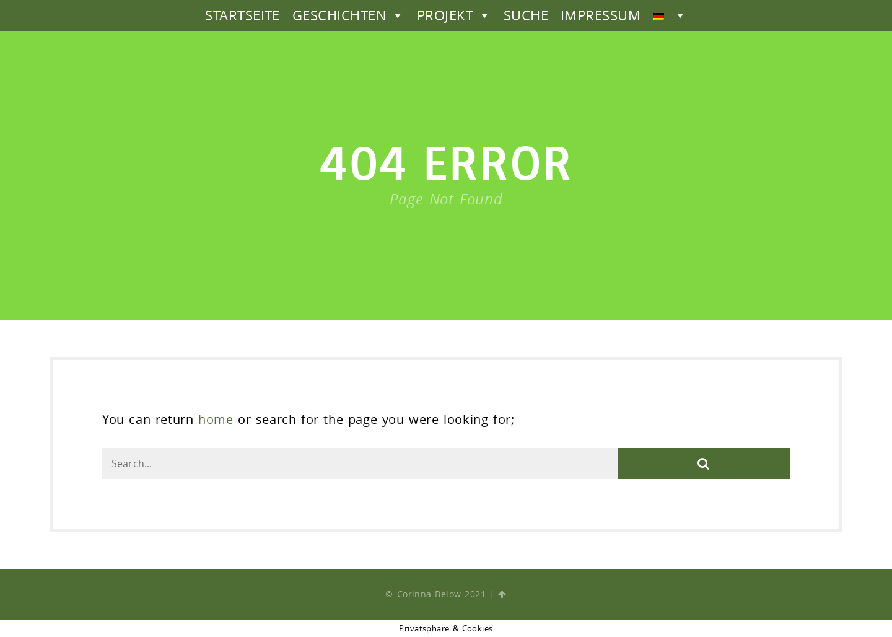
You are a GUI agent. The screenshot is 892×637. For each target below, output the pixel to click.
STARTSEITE (242, 15)
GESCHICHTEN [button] (348, 15)
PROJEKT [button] (454, 15)
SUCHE (526, 15)
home (215, 419)
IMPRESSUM (601, 15)
